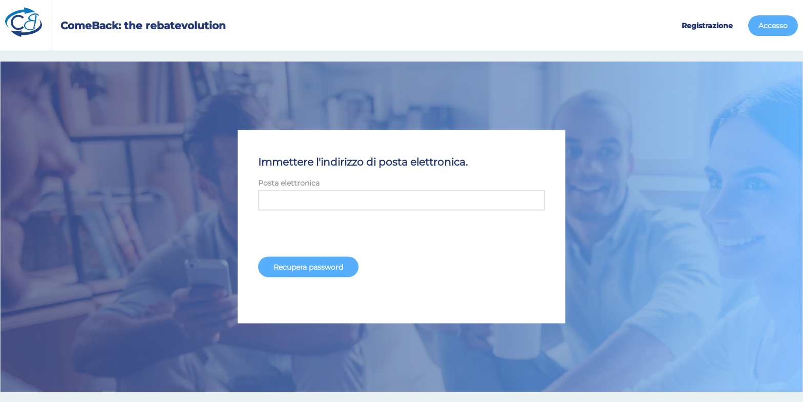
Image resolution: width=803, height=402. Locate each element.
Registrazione (707, 25)
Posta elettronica (289, 183)
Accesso (773, 25)
